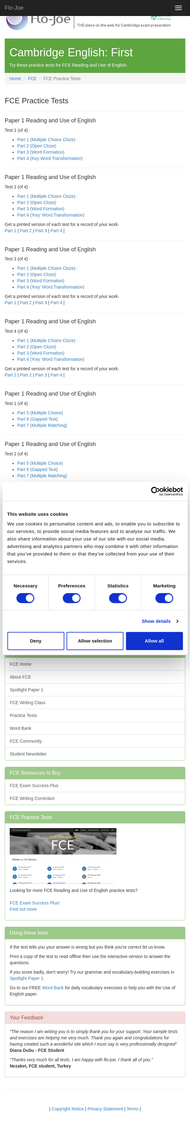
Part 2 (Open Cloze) (36, 145)
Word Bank (20, 728)
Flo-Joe (14, 8)
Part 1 (10, 230)
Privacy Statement (105, 1108)
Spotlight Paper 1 (26, 689)
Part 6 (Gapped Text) (37, 419)
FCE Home (20, 664)
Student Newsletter (28, 753)
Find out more (23, 909)
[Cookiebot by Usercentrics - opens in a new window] (155, 491)
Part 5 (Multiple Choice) (40, 412)
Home (15, 78)
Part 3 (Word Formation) (40, 152)
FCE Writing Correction (32, 798)
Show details (156, 621)
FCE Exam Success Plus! (35, 902)
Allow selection (95, 640)
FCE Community (26, 741)
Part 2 (26, 230)
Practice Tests (23, 715)
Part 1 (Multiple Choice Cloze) (46, 139)
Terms (132, 1108)
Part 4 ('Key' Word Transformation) (50, 215)
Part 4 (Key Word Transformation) (50, 158)
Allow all (154, 640)
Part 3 (41, 230)
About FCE (20, 676)
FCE (32, 78)
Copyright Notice (68, 1108)
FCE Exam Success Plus (34, 785)
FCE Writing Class (27, 702)
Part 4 (56, 230)
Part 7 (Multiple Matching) (42, 425)
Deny (36, 640)
